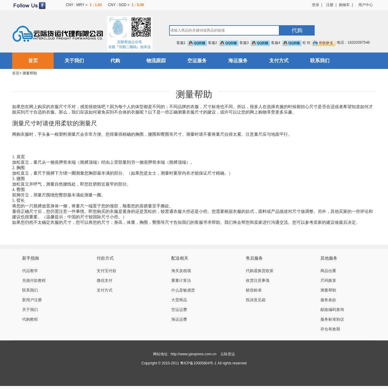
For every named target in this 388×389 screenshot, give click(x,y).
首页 (33, 60)
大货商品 (179, 300)
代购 (115, 60)
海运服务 (238, 60)
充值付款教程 (34, 280)
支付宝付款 (106, 270)
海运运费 (179, 319)
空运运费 (179, 309)
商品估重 (328, 270)
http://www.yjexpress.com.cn (193, 354)
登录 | (317, 5)
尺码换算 (328, 280)
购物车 (344, 5)
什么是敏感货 (183, 290)
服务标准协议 (332, 319)
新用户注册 (32, 300)
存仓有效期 (330, 329)
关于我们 (74, 60)
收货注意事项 (257, 280)
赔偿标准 (254, 290)
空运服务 (197, 60)
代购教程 (30, 319)
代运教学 (30, 270)
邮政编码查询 (332, 309)
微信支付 (104, 280)
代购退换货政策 (259, 270)
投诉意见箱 (256, 300)
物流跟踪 (156, 60)
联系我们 (319, 60)
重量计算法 (181, 280)
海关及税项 (181, 270)
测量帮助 (328, 290)
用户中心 (365, 5)
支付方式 (279, 60)
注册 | (329, 5)
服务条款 (328, 300)
